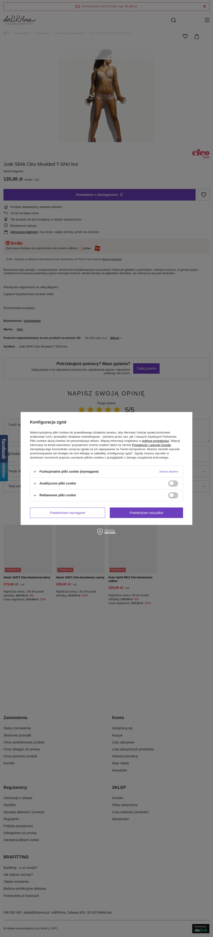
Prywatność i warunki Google (151, 445)
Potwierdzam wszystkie (146, 513)
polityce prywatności (155, 441)
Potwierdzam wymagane (67, 513)
